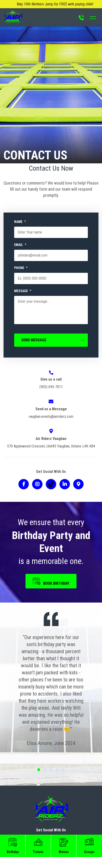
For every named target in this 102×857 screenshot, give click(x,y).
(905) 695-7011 (51, 387)
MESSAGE (22, 291)
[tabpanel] (51, 690)
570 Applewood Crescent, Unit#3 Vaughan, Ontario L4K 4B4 (51, 446)
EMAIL (20, 245)
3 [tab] (51, 769)
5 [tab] (63, 769)
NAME (20, 222)
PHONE (20, 268)
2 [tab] (44, 769)
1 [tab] (38, 769)
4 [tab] (57, 769)
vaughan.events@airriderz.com (51, 416)
